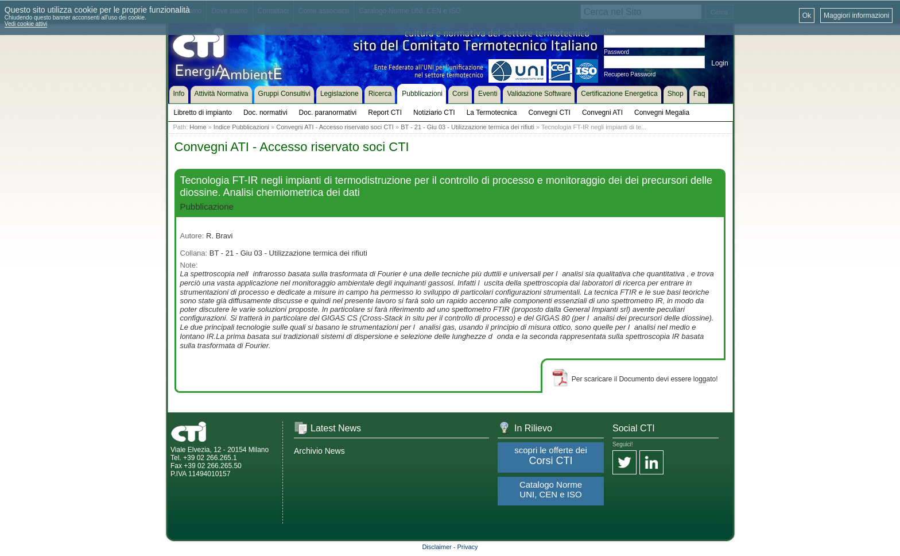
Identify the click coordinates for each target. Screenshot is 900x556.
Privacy (467, 546)
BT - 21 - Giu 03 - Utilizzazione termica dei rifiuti (467, 126)
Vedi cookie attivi (26, 24)
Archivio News (319, 450)
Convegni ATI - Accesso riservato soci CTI (335, 126)
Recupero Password (629, 74)
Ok (806, 15)
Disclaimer (436, 546)
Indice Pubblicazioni (241, 126)
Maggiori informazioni (856, 15)
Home (197, 126)
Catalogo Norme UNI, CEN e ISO (550, 489)
